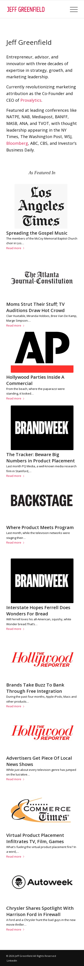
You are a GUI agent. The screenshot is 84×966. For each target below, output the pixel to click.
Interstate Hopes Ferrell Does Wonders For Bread (38, 610)
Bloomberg (17, 143)
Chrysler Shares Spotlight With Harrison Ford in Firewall (40, 911)
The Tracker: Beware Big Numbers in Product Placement (40, 457)
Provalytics (30, 100)
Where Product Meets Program (40, 527)
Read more (16, 248)
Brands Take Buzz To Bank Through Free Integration (35, 688)
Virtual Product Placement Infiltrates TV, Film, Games (35, 838)
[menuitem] (71, 9)
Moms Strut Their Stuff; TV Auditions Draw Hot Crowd (35, 307)
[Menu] (71, 9)
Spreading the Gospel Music (36, 233)
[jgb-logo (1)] (34, 9)
